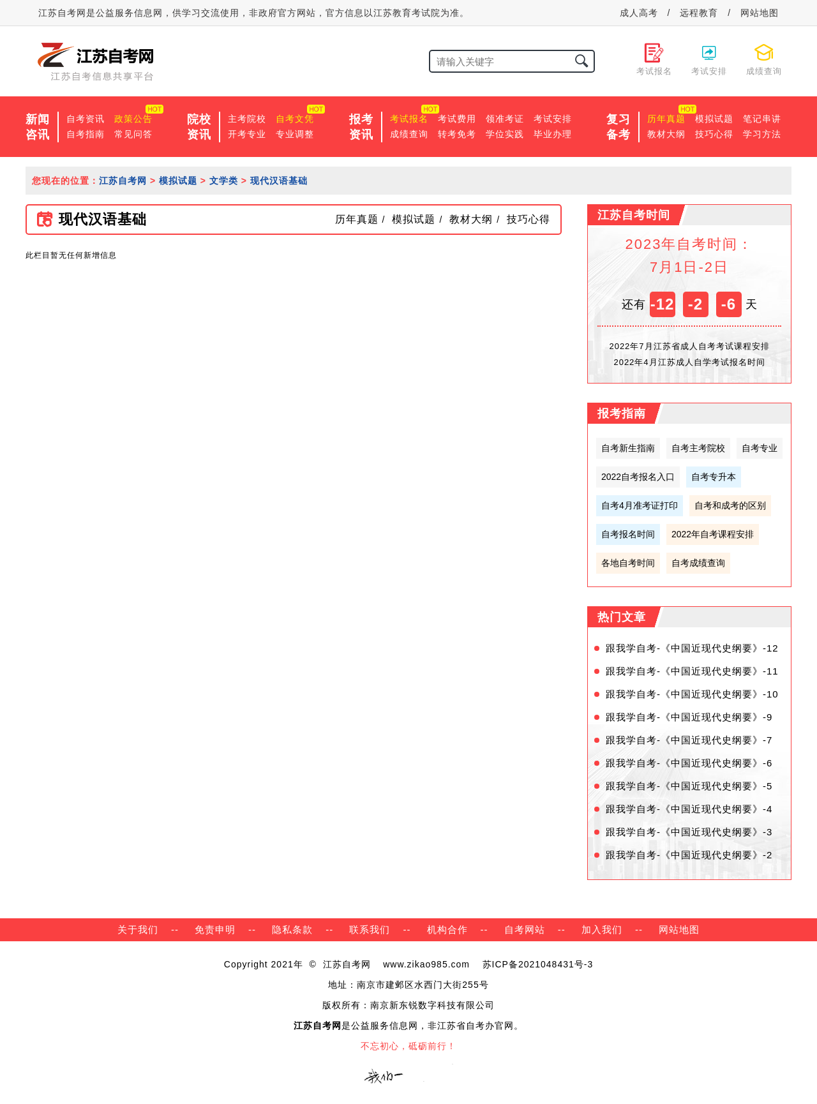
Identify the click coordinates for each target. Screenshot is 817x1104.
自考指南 (85, 134)
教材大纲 (666, 134)
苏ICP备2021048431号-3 (538, 964)
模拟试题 (714, 119)
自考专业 (759, 448)
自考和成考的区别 (730, 505)
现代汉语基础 (279, 180)
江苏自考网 (123, 180)
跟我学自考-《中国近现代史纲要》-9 (689, 717)
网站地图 (759, 13)
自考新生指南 (628, 448)
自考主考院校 (698, 448)
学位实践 (505, 134)
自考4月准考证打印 (639, 505)
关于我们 (137, 929)
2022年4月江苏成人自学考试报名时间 (689, 362)
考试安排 (553, 119)
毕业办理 (553, 134)
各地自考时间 (628, 563)
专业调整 (295, 134)
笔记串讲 (762, 119)
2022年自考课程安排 (712, 534)
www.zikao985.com (426, 964)
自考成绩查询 (698, 563)
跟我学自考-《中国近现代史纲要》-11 (692, 671)
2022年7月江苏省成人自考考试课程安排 (689, 346)
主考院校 (247, 119)
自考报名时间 (628, 534)
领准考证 (505, 119)
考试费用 (457, 119)
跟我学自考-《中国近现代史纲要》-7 (689, 740)
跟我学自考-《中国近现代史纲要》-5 (689, 785)
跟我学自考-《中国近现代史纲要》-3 (689, 831)
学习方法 (762, 134)
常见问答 (133, 134)
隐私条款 (292, 929)
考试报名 (409, 119)
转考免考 (457, 134)
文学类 (223, 180)
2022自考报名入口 (638, 477)
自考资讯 (85, 119)
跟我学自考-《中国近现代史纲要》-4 (689, 808)
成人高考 (639, 13)
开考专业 (247, 134)
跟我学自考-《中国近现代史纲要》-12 (692, 648)
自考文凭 (295, 119)
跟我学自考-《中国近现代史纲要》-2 (689, 854)
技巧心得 (714, 134)
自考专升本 (713, 477)
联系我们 (369, 929)
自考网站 (524, 929)
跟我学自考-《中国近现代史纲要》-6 (689, 762)
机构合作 (447, 929)
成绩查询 (409, 134)
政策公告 (133, 119)
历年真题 (666, 119)
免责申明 (215, 929)
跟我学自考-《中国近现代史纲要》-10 (692, 694)
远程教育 (699, 13)
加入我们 (601, 929)
